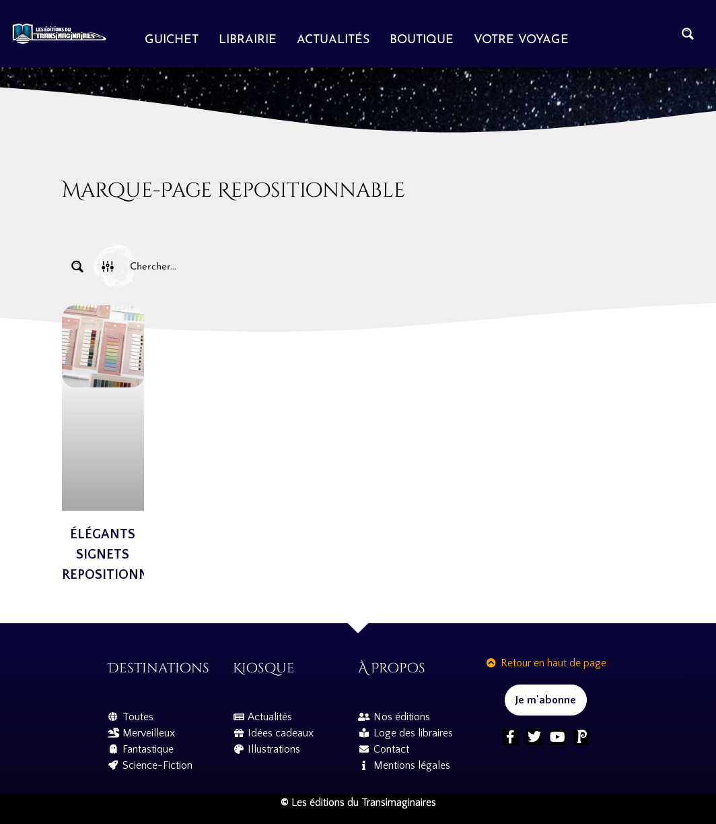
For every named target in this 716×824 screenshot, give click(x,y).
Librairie (248, 40)
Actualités (333, 40)
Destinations (158, 668)
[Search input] (389, 266)
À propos (391, 668)
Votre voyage (521, 40)
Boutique (422, 40)
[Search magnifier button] (687, 33)
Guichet (172, 40)
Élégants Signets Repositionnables (125, 554)
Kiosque (264, 668)
